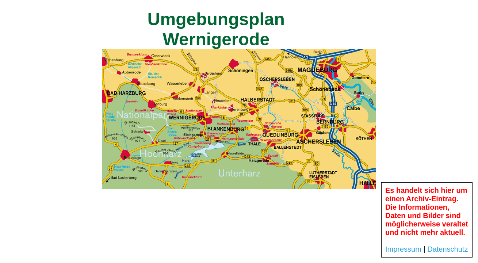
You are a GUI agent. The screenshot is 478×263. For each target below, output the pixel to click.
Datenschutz (447, 249)
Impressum (403, 249)
